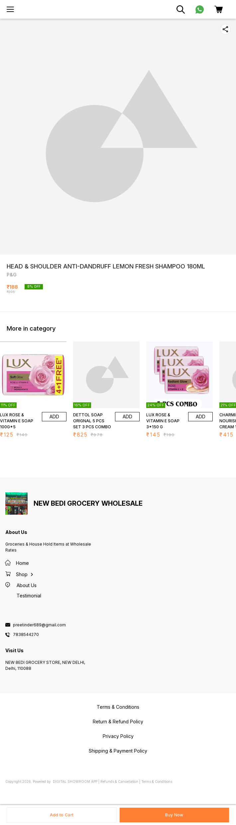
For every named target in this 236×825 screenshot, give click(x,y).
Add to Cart (61, 814)
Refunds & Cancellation (119, 781)
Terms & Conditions (156, 781)
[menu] (10, 9)
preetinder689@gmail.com (39, 625)
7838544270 (26, 634)
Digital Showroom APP (75, 781)
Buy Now (174, 814)
